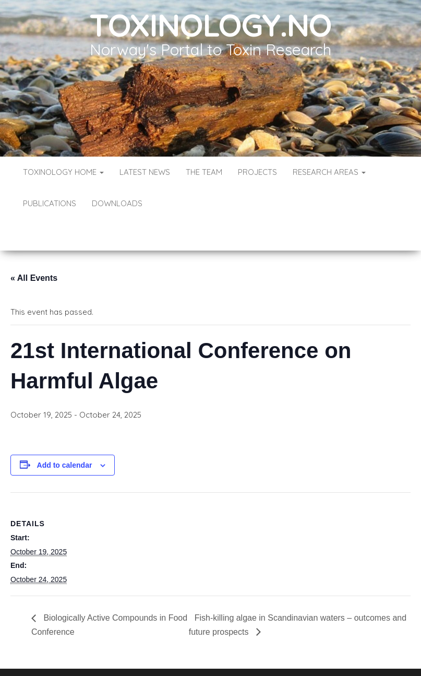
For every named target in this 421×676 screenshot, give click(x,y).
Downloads (117, 203)
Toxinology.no (210, 24)
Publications (49, 203)
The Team (204, 172)
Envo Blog (286, 654)
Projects (257, 172)
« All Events (33, 246)
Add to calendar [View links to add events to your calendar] (64, 434)
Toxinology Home (63, 172)
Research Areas (329, 172)
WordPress (212, 654)
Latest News (144, 172)
